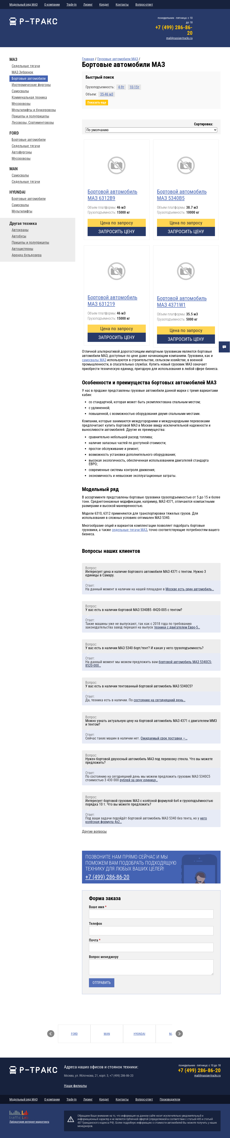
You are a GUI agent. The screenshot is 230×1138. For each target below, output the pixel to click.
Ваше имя (96, 907)
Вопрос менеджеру (103, 957)
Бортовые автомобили (29, 140)
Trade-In (71, 4)
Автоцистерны (22, 249)
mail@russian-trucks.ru (179, 38)
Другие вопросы (94, 831)
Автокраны (20, 230)
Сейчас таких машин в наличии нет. (136, 738)
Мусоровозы (21, 104)
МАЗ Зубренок (22, 72)
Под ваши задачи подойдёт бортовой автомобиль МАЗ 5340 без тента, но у (146, 820)
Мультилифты (22, 211)
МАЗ (172, 1034)
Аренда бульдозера (27, 255)
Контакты (122, 4)
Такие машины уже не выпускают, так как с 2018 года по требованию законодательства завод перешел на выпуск (142, 625)
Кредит (104, 4)
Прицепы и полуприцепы (30, 116)
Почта (93, 940)
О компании (52, 4)
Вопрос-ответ (144, 4)
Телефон (95, 923)
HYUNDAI (139, 1034)
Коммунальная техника (29, 97)
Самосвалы (20, 91)
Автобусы (19, 236)
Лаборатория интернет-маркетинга (29, 1121)
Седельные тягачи (26, 66)
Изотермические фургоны (31, 85)
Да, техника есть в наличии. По (135, 700)
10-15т (134, 87)
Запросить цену (116, 231)
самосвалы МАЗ (94, 360)
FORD (74, 1034)
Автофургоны (22, 152)
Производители (170, 1099)
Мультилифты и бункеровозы (34, 110)
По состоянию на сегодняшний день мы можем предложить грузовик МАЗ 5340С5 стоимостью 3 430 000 (147, 778)
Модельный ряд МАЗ (23, 4)
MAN (107, 1034)
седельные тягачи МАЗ (129, 530)
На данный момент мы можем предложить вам (148, 664)
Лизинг (88, 4)
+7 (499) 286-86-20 (173, 30)
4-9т (121, 87)
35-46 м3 (106, 94)
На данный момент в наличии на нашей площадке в (149, 589)
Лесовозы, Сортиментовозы (33, 122)
